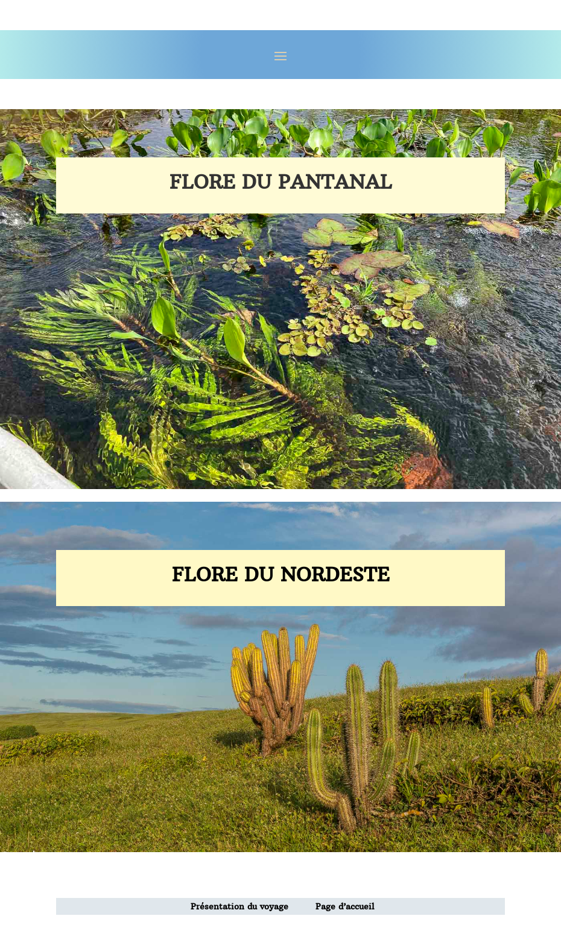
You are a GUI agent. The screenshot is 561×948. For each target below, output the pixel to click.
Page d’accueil (345, 906)
